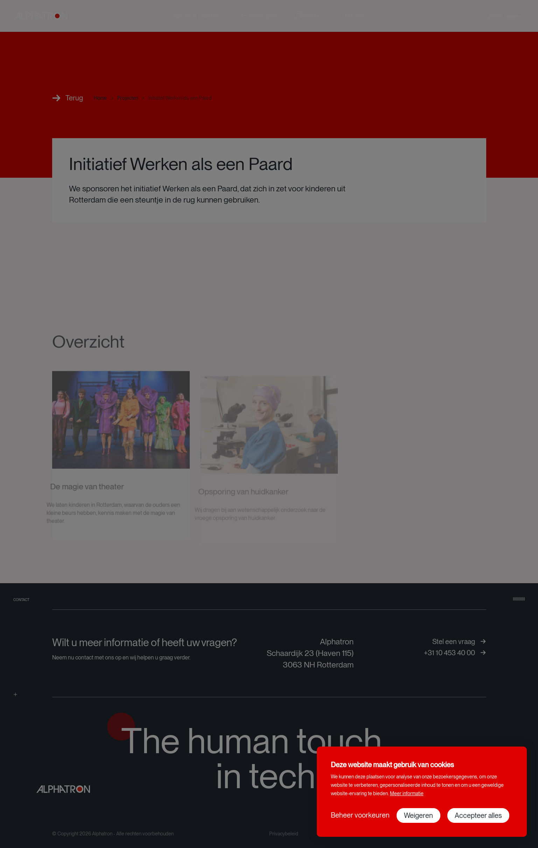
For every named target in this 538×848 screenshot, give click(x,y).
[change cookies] (360, 815)
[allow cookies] (478, 815)
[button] (418, 815)
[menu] (504, 16)
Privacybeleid (283, 833)
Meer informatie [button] (407, 793)
